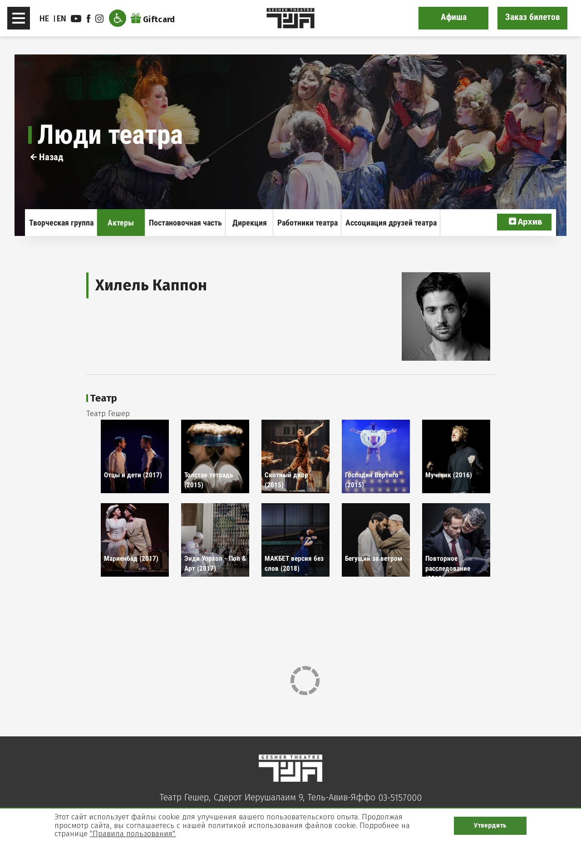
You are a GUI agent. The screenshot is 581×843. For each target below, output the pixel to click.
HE (44, 18)
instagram (99, 19)
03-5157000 (400, 797)
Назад (47, 157)
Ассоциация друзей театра (391, 222)
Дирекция (249, 222)
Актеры (121, 222)
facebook (88, 19)
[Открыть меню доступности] (117, 18)
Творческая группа (61, 222)
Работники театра (307, 222)
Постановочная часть (185, 222)
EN (62, 18)
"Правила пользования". (133, 833)
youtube (76, 18)
